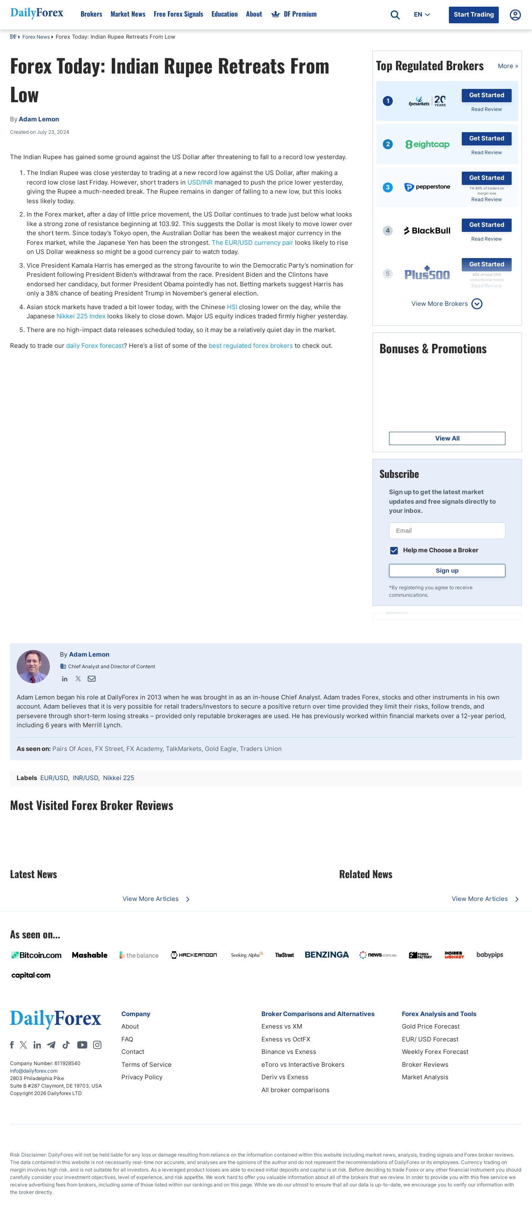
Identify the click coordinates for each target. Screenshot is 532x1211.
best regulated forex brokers (251, 346)
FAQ (127, 1039)
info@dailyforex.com (33, 1071)
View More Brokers (439, 304)
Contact (132, 1052)
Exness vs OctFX (285, 1039)
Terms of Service (146, 1064)
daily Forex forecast (95, 346)
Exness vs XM (281, 1026)
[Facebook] (12, 1045)
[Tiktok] (66, 1045)
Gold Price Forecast (431, 1026)
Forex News (36, 37)
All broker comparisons (295, 1090)
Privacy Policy (142, 1077)
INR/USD (85, 778)
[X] (23, 1045)
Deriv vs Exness (284, 1077)
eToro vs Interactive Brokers (303, 1064)
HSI (232, 307)
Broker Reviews (425, 1064)
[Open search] (395, 15)
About (130, 1026)
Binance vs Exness (288, 1052)
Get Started (487, 95)
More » (508, 66)
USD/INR (200, 182)
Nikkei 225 (118, 778)
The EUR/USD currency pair (252, 242)
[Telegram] (51, 1045)
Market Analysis (425, 1077)
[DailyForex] (55, 1019)
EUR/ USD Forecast (430, 1039)
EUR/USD (54, 778)
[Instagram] (97, 1045)
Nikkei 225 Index (81, 316)
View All (447, 438)
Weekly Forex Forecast (435, 1052)
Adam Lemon (89, 654)
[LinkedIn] (37, 1045)
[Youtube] (82, 1045)
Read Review (486, 109)
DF (13, 37)
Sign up (447, 570)
